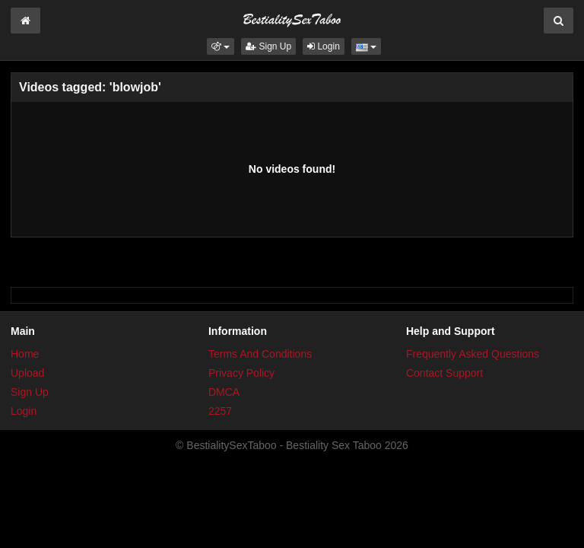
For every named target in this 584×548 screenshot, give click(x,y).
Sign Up (268, 46)
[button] (220, 46)
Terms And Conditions (260, 354)
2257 (220, 411)
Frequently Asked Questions (472, 354)
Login (323, 46)
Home (25, 354)
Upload (27, 373)
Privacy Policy (241, 373)
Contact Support (444, 373)
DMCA (224, 392)
